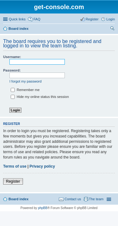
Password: (12, 70)
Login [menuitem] (110, 19)
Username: (12, 57)
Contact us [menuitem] (73, 199)
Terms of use (14, 166)
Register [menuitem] (92, 19)
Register (13, 181)
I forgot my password (25, 81)
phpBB (43, 208)
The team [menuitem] (96, 199)
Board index (18, 28)
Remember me (25, 90)
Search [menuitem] (112, 29)
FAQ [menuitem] (36, 19)
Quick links (17, 19)
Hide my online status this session (40, 97)
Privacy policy (42, 166)
